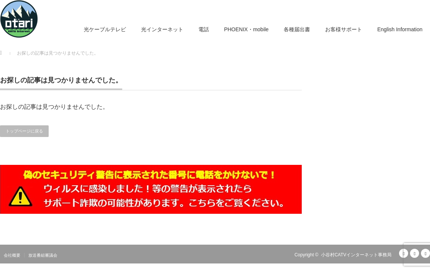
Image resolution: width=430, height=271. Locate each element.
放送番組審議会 (42, 255)
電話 (203, 29)
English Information (399, 29)
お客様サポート (343, 29)
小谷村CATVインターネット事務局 (356, 254)
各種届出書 (297, 29)
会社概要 (12, 255)
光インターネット (162, 29)
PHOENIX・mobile (246, 29)
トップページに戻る (24, 131)
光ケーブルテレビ (105, 29)
